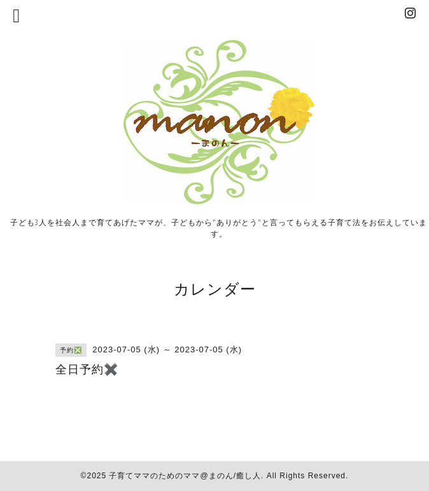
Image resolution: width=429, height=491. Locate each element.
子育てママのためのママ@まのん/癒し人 (185, 475)
